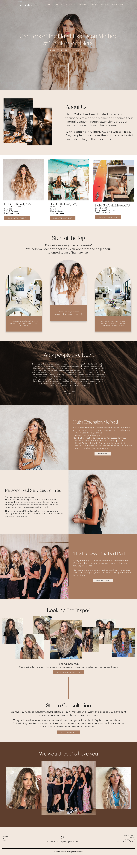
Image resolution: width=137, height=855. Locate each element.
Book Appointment (59, 50)
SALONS (83, 5)
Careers (132, 838)
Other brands (129, 836)
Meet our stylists (102, 580)
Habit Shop (80, 50)
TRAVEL (94, 5)
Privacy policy (129, 840)
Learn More (102, 453)
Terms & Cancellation (126, 842)
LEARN (59, 5)
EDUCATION (117, 5)
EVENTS (105, 5)
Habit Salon (24, 5)
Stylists (5, 837)
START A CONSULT (69, 732)
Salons (4, 839)
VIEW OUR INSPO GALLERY (68, 672)
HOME (50, 5)
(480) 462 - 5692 (11, 213)
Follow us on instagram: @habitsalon (62, 842)
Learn (4, 841)
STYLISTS (70, 5)
